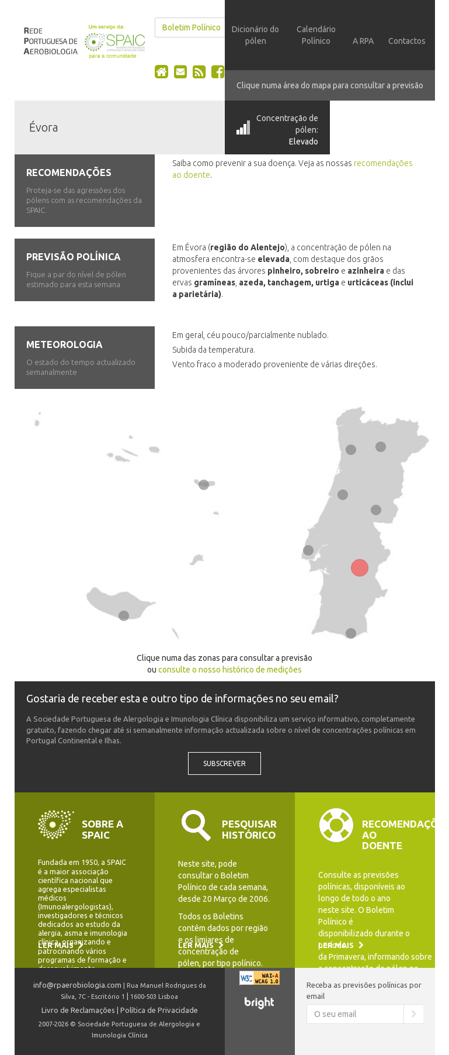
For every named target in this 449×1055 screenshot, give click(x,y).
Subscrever (224, 763)
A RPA (363, 41)
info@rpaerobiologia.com (77, 985)
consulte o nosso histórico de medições (230, 669)
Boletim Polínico (191, 27)
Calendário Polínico (316, 35)
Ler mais (60, 945)
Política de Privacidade (159, 1010)
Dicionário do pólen (255, 35)
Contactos (407, 41)
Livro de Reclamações (78, 1010)
